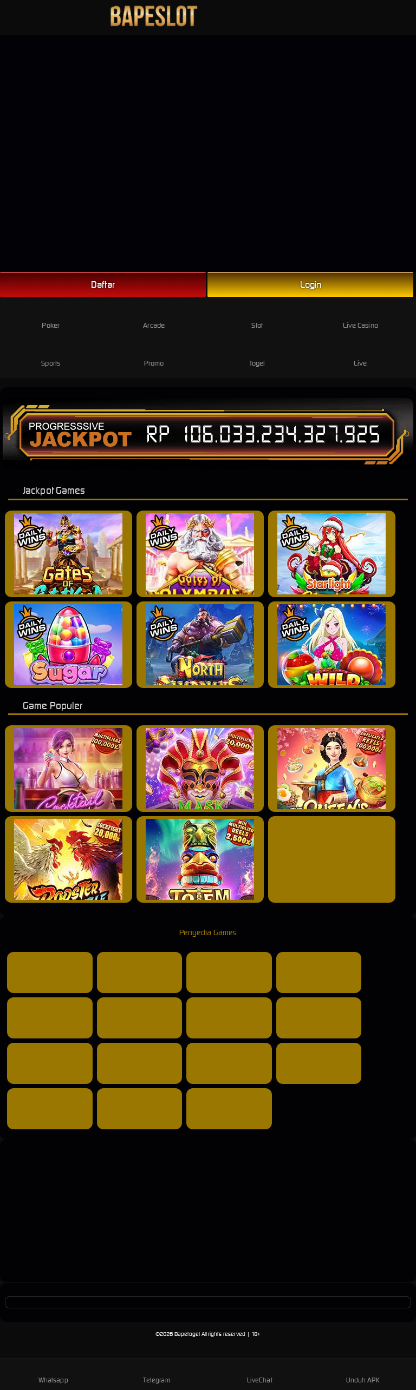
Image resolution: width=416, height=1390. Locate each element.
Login (311, 284)
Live (360, 354)
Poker (51, 316)
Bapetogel (187, 1334)
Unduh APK (363, 1373)
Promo (154, 354)
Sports (50, 354)
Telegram (156, 1373)
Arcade (154, 316)
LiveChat (259, 1373)
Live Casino (360, 316)
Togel (257, 354)
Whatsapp (53, 1373)
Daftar (103, 284)
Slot (257, 316)
